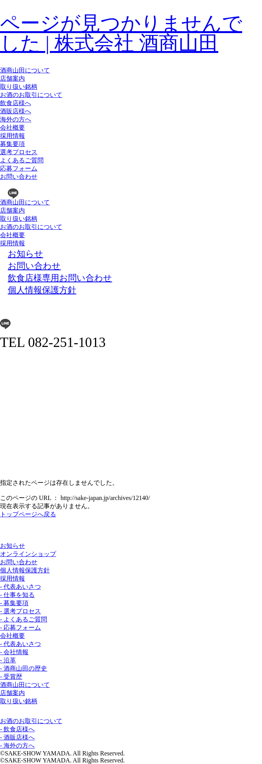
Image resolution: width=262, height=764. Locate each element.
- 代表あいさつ (20, 586)
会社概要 (12, 127)
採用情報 (12, 135)
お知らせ (12, 545)
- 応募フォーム (20, 627)
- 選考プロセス (20, 611)
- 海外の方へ (17, 745)
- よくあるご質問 (23, 619)
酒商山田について (25, 70)
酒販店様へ (15, 111)
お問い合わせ (18, 176)
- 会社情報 (14, 652)
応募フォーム (18, 168)
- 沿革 (8, 660)
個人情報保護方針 (25, 570)
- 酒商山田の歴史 (23, 668)
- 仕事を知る (17, 594)
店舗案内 (12, 78)
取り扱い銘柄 (18, 86)
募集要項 (12, 144)
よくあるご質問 (22, 160)
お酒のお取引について (31, 95)
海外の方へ (15, 119)
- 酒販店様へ (17, 737)
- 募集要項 (14, 603)
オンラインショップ (28, 554)
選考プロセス (18, 152)
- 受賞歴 (11, 676)
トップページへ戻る (28, 514)
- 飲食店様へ (17, 729)
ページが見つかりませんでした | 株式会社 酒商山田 (121, 33)
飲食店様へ (15, 103)
